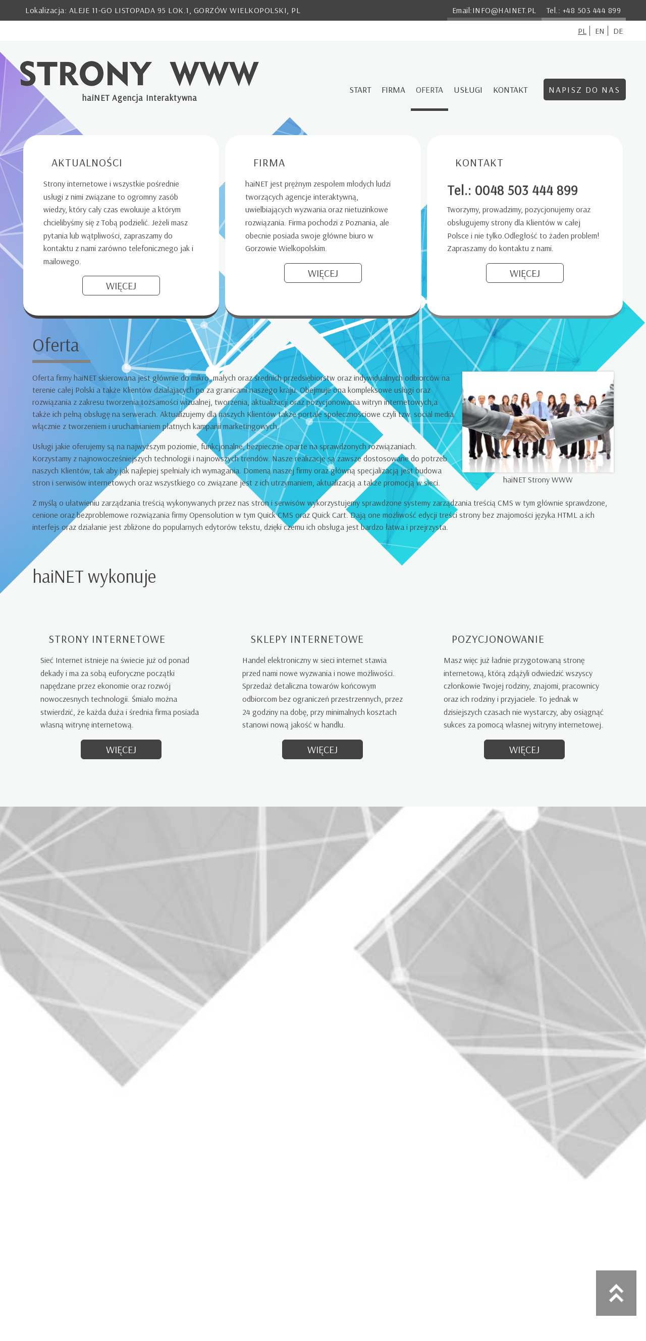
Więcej (121, 285)
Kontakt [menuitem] (510, 89)
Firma (269, 162)
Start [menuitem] (360, 89)
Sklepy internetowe (307, 639)
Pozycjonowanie (498, 639)
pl (582, 31)
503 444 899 (599, 10)
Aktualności (87, 162)
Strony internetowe (107, 639)
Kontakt (479, 162)
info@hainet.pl (504, 10)
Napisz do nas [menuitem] (584, 89)
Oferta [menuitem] (429, 89)
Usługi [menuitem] (468, 89)
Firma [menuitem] (393, 89)
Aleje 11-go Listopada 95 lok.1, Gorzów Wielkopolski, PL (185, 10)
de (618, 31)
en (600, 31)
